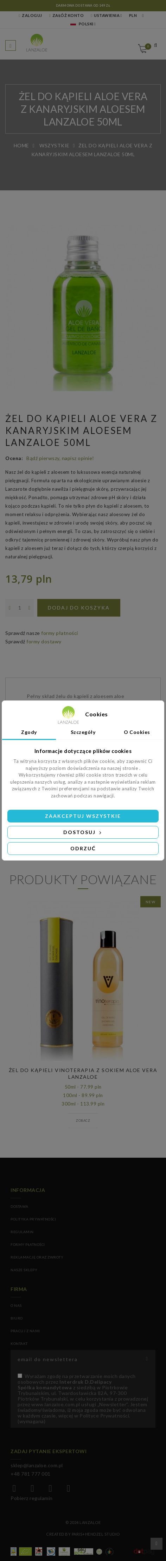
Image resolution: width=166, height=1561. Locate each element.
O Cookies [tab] (137, 732)
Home (21, 145)
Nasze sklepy (24, 1270)
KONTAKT (19, 1343)
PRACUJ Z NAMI (25, 1331)
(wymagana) (83, 1398)
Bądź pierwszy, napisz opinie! (60, 458)
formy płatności (59, 633)
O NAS (16, 1305)
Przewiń (156, 1544)
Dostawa (19, 1206)
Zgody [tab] (29, 732)
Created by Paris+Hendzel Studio (83, 1534)
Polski (82, 24)
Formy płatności (28, 1244)
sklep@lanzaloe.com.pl (37, 1465)
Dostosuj (83, 832)
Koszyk (147, 46)
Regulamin (22, 1232)
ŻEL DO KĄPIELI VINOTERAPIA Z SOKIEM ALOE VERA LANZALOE (83, 1073)
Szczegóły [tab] (83, 732)
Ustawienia (105, 15)
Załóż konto (66, 15)
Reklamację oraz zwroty (37, 1257)
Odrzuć (83, 848)
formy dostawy (44, 641)
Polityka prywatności (33, 1219)
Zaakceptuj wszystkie (83, 816)
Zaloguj (30, 15)
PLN (133, 15)
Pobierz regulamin (32, 1498)
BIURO (17, 1318)
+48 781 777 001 (31, 1474)
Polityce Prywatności (104, 1416)
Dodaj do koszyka (79, 608)
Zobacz (83, 1120)
